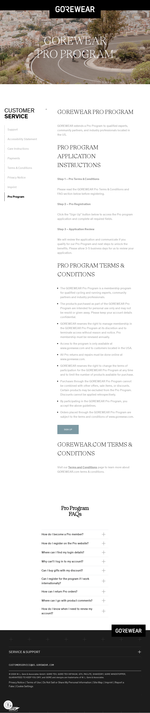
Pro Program (16, 196)
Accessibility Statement (22, 139)
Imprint (12, 187)
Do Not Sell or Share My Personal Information (67, 682)
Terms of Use (33, 682)
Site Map (98, 682)
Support (13, 129)
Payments (14, 158)
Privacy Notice (17, 177)
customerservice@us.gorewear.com (31, 664)
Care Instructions (18, 148)
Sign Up (68, 429)
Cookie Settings (24, 686)
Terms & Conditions (20, 168)
